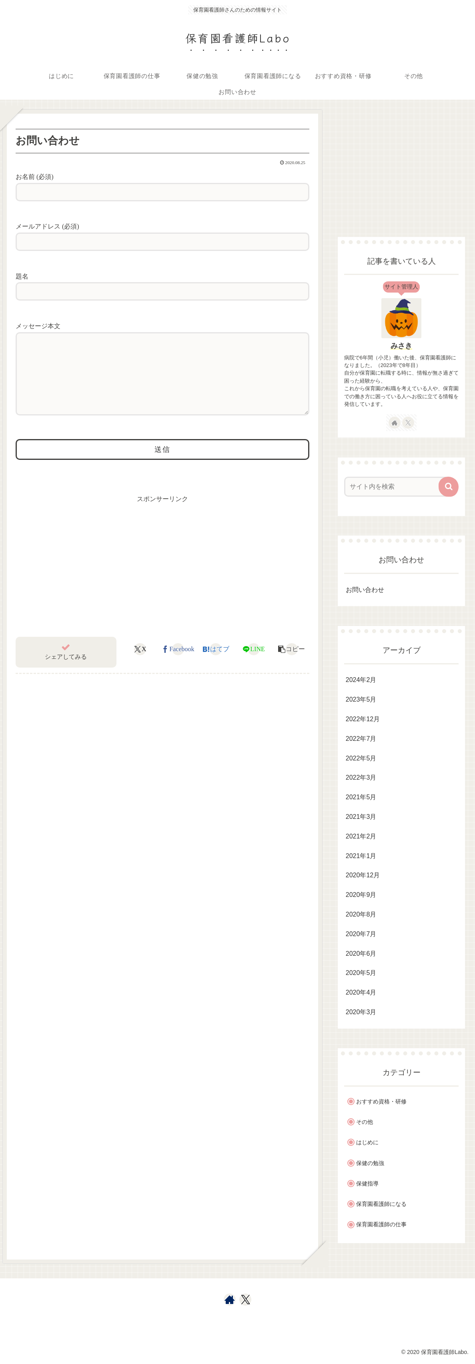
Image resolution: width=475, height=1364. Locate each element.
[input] (397, 487)
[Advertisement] (401, 167)
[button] (449, 487)
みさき (401, 346)
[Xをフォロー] (408, 422)
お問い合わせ (365, 589)
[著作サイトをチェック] (394, 422)
